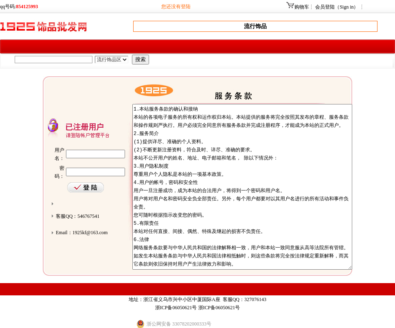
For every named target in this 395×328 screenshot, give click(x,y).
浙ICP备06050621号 (176, 307)
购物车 (301, 7)
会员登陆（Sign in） (336, 7)
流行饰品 (255, 26)
